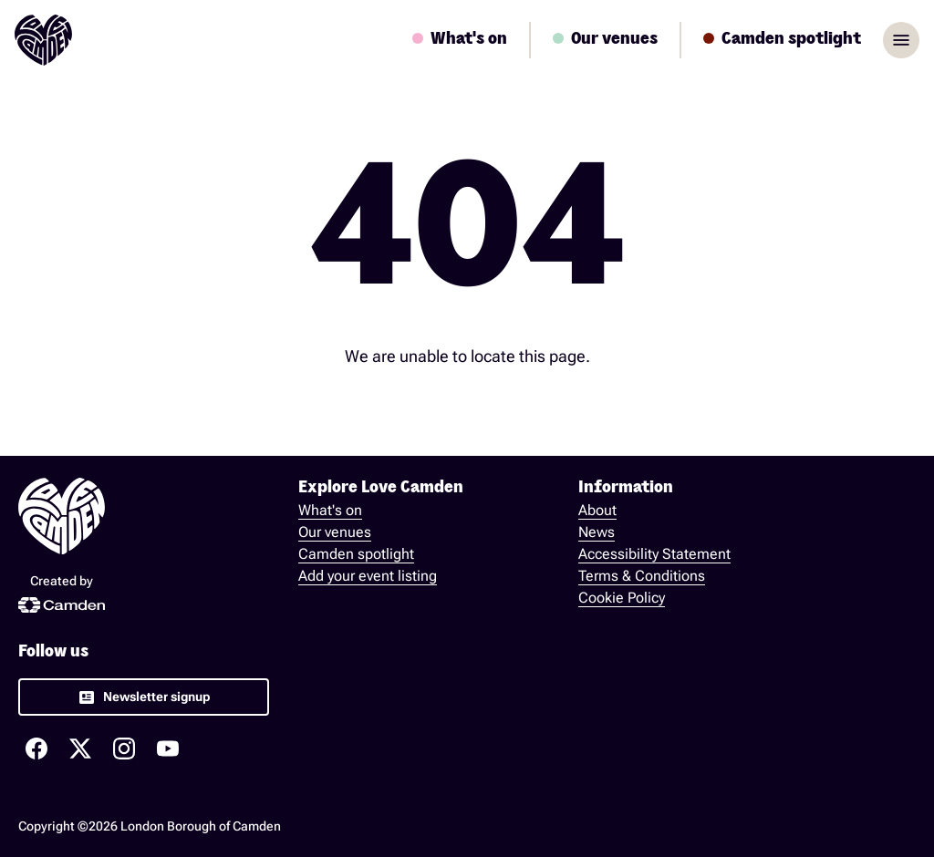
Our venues (334, 532)
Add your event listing (367, 575)
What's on (330, 510)
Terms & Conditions (641, 575)
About (597, 510)
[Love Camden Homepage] (43, 40)
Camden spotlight (356, 554)
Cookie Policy (621, 597)
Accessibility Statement (654, 554)
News (596, 532)
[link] (143, 697)
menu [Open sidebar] (901, 40)
